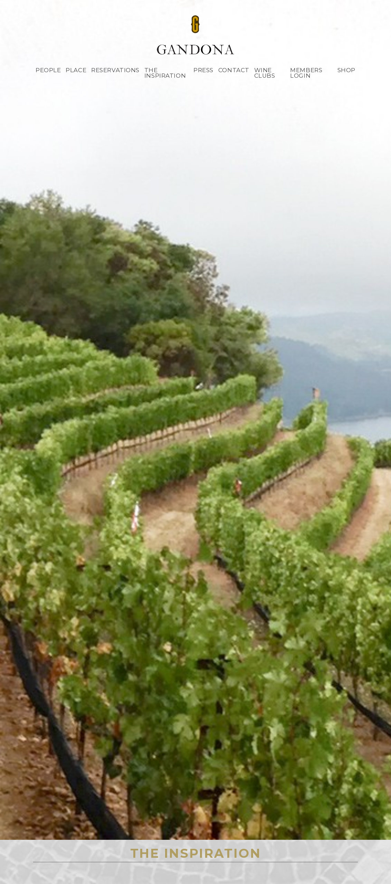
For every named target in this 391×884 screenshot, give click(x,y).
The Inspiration (165, 73)
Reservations (115, 70)
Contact (233, 70)
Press (203, 70)
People (48, 70)
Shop (346, 70)
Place (76, 70)
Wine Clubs (264, 73)
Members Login (306, 73)
